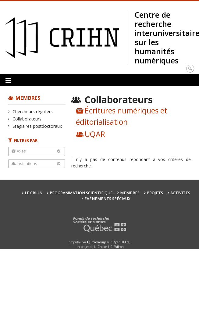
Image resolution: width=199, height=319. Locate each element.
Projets (155, 192)
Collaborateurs (27, 119)
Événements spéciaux (107, 198)
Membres (28, 97)
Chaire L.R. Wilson (111, 247)
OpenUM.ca (121, 242)
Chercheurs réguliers (33, 111)
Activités (180, 192)
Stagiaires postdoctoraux (37, 126)
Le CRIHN (33, 192)
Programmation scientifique (81, 192)
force (99, 242)
